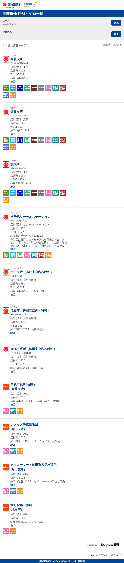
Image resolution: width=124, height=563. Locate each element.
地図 (13, 81)
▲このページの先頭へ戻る (105, 554)
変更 (116, 22)
